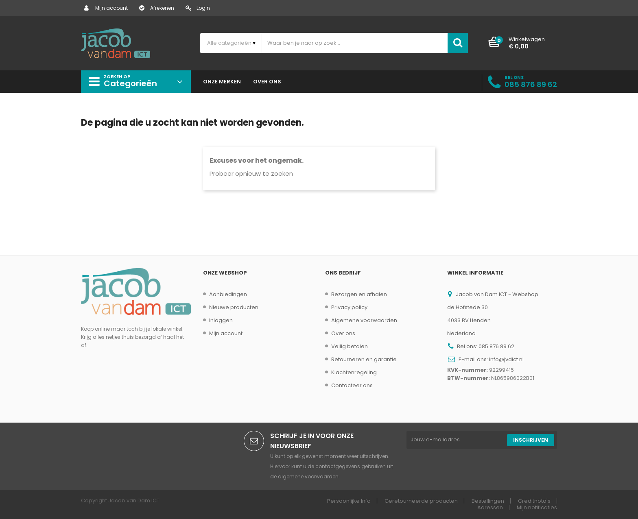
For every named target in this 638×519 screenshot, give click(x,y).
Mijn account (106, 8)
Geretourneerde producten (421, 501)
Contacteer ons (352, 385)
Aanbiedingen (228, 294)
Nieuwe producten (233, 307)
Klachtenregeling (354, 372)
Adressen (490, 507)
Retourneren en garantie (364, 359)
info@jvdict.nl (506, 359)
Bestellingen (488, 501)
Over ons (343, 333)
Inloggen (221, 320)
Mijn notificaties (537, 507)
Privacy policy (349, 307)
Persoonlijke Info (349, 501)
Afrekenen (156, 8)
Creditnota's (534, 501)
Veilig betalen (349, 346)
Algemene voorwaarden (364, 320)
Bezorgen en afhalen (359, 294)
